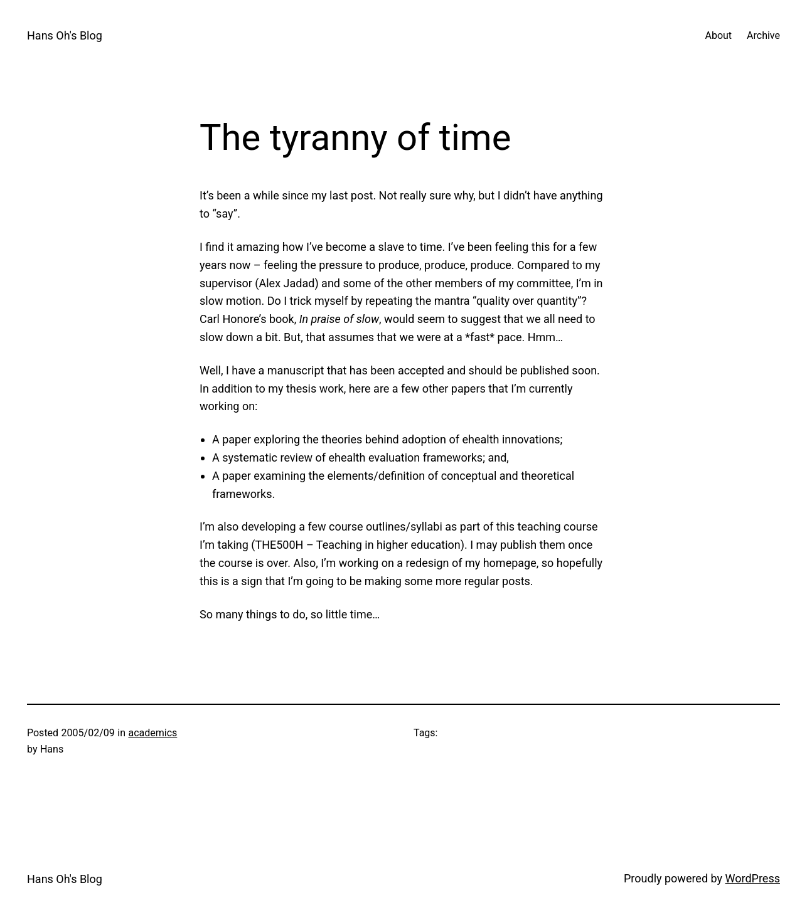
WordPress (752, 878)
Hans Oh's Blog (64, 35)
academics (152, 733)
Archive (763, 35)
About (718, 35)
